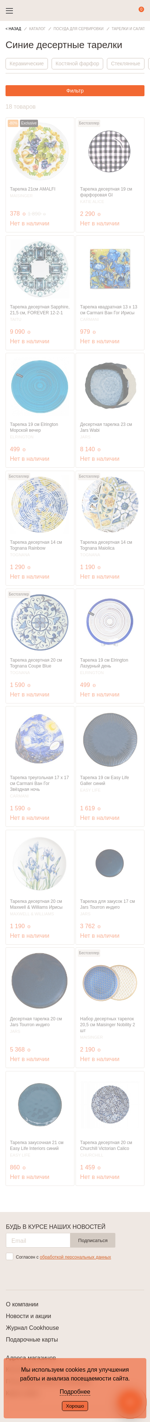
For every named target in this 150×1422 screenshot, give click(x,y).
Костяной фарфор (77, 63)
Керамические (27, 63)
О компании (22, 1304)
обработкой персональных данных (75, 1257)
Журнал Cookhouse (32, 1328)
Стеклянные (125, 63)
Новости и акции (28, 1316)
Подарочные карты (32, 1339)
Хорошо (75, 1406)
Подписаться (93, 1240)
